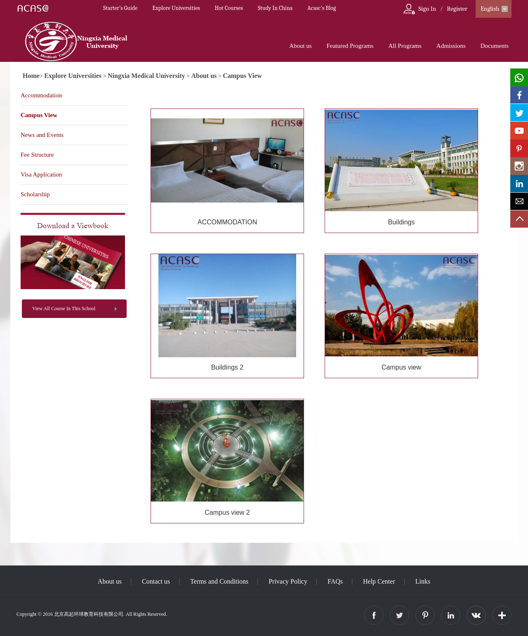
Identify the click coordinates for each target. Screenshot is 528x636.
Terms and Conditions (219, 581)
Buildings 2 (227, 367)
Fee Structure (37, 154)
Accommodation (41, 95)
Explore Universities (176, 8)
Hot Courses (229, 8)
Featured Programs (350, 45)
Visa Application (41, 174)
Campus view (401, 367)
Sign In (427, 8)
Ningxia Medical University (146, 75)
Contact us (156, 581)
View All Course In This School (63, 308)
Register (457, 8)
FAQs (335, 581)
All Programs (404, 45)
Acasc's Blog (321, 8)
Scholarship (35, 194)
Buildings (401, 222)
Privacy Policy (288, 581)
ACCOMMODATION (227, 222)
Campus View (242, 75)
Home (31, 75)
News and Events (42, 135)
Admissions (451, 45)
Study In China (275, 8)
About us (300, 45)
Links (422, 581)
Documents (495, 45)
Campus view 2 (227, 512)
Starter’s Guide (120, 8)
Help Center (379, 581)
